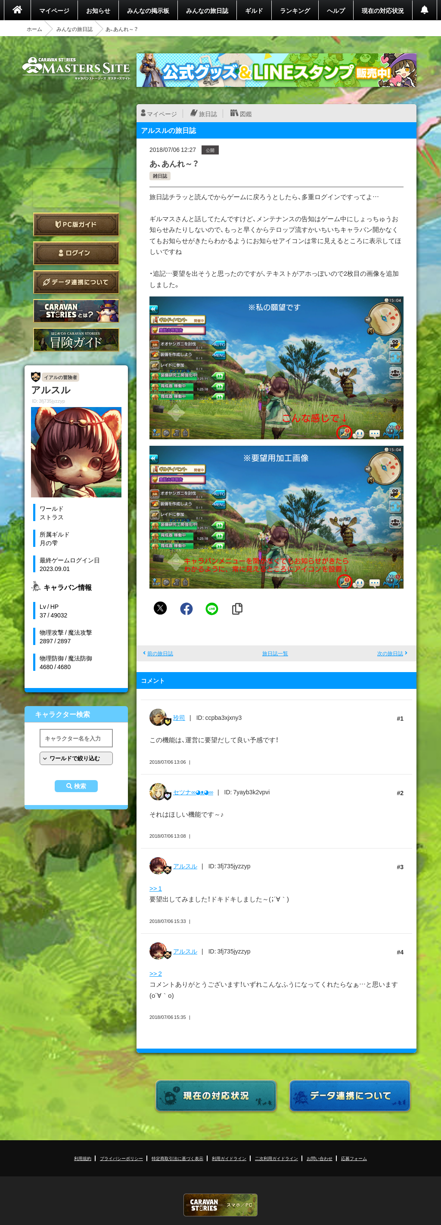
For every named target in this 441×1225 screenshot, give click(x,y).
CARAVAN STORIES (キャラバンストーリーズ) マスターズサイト (76, 68)
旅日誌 (208, 113)
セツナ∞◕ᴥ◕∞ (193, 791)
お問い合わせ (319, 1158)
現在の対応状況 (383, 10)
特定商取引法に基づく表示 (177, 1158)
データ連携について (76, 282)
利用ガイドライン (229, 1158)
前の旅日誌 (160, 653)
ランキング (295, 10)
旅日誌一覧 (275, 653)
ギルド (254, 10)
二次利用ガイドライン (276, 1158)
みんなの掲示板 (148, 10)
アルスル (185, 865)
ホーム (34, 29)
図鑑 (246, 113)
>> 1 (155, 888)
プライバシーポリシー (121, 1158)
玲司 (179, 717)
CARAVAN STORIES (220, 1205)
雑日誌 (160, 175)
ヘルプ (336, 10)
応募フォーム (354, 1158)
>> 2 (155, 973)
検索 (80, 786)
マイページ (54, 10)
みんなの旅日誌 (207, 10)
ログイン (76, 253)
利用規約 (82, 1158)
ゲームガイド (76, 340)
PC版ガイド (76, 224)
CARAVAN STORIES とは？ (76, 311)
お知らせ (98, 10)
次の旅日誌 (390, 653)
